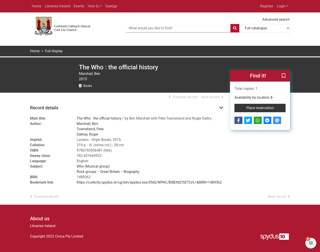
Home (36, 6)
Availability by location (253, 97)
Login (281, 6)
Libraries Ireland (57, 6)
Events (79, 6)
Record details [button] (44, 107)
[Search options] (265, 28)
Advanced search (276, 19)
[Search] (234, 28)
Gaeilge (111, 6)
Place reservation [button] (266, 107)
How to (93, 6)
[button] (284, 76)
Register (266, 6)
